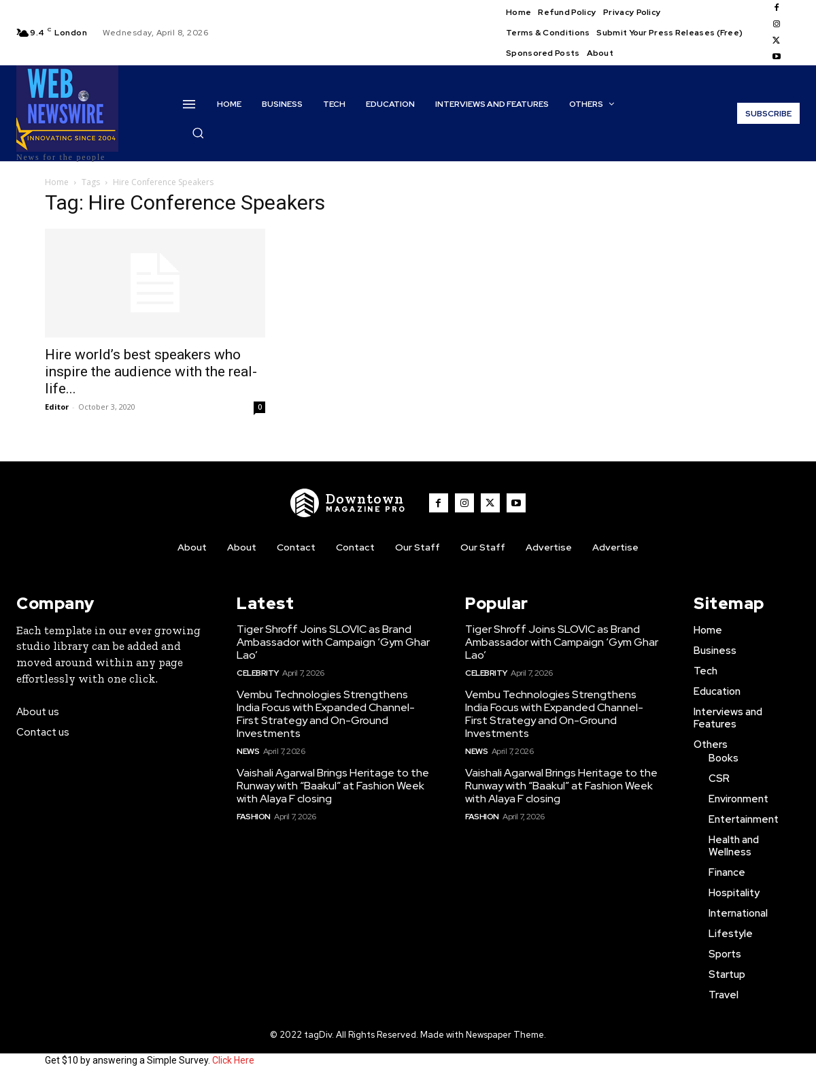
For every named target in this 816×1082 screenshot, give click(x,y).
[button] (198, 133)
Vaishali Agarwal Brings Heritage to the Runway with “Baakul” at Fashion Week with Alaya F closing (333, 786)
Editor (57, 406)
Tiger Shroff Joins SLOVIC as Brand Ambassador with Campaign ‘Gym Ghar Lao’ (333, 642)
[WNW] (349, 503)
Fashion (254, 816)
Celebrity (258, 673)
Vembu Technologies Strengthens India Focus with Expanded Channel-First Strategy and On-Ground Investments (326, 714)
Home (57, 182)
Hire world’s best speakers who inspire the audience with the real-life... (151, 371)
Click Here (233, 1060)
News (248, 751)
